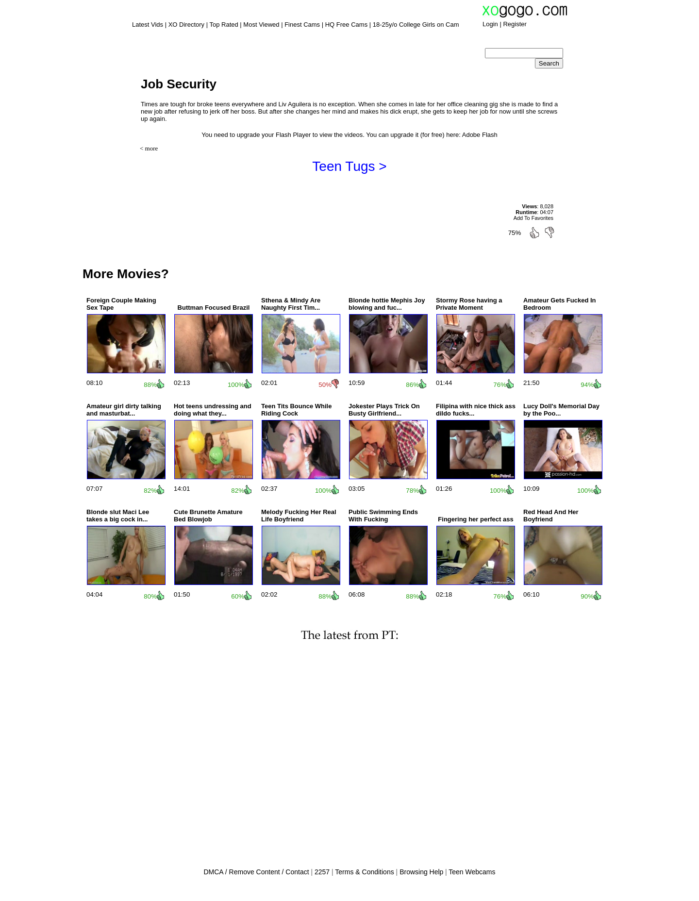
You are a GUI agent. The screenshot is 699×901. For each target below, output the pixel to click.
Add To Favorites (533, 218)
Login (490, 24)
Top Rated (223, 24)
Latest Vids (147, 24)
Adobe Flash (480, 134)
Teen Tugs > (349, 166)
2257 (322, 872)
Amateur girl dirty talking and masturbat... (123, 409)
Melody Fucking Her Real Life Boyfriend (298, 515)
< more (149, 148)
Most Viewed (261, 24)
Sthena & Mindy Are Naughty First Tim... (290, 304)
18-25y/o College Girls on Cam (416, 24)
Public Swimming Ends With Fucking (383, 515)
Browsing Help (421, 872)
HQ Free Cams (346, 24)
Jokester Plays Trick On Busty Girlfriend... (384, 409)
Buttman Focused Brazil (214, 307)
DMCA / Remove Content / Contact (256, 872)
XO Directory (186, 24)
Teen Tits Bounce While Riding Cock (296, 409)
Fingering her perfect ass (475, 519)
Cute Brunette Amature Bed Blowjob (208, 515)
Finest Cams (302, 24)
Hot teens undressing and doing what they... (212, 409)
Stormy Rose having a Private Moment (469, 304)
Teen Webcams (472, 872)
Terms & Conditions (364, 872)
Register (514, 24)
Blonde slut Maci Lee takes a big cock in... (117, 515)
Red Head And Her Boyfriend (551, 515)
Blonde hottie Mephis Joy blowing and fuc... (387, 304)
